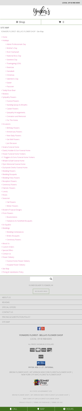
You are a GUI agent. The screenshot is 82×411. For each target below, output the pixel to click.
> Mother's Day (11, 48)
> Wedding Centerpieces (14, 232)
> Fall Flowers (10, 202)
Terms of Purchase (42, 402)
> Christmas (9, 75)
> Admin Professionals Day (15, 44)
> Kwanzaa (9, 67)
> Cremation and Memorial (15, 116)
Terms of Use (57, 402)
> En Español (6, 225)
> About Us (5, 243)
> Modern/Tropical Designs (11, 210)
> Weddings (5, 228)
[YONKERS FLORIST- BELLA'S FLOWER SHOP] (41, 16)
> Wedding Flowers (8, 171)
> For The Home (11, 120)
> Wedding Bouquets (9, 174)
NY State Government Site (41, 391)
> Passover (9, 86)
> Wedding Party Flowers (10, 178)
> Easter (8, 82)
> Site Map (5, 268)
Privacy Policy (25, 402)
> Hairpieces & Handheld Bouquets (18, 221)
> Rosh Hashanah (12, 52)
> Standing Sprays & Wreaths (16, 105)
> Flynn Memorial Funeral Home (13, 164)
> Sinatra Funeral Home (10, 147)
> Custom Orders (7, 247)
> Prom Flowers (7, 213)
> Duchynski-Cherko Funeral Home (14, 167)
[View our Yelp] (43, 329)
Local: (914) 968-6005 (41, 338)
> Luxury (4, 191)
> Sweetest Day (11, 59)
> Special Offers (7, 250)
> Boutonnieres (11, 217)
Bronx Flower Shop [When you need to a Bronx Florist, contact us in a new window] (19, 372)
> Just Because (11, 143)
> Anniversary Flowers (13, 132)
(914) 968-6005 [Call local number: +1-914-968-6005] (74, 3)
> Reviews (5, 94)
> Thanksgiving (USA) (13, 63)
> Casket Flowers (11, 108)
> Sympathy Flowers (8, 97)
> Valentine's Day (11, 79)
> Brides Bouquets (12, 236)
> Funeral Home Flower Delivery (17, 261)
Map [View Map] (41, 408)
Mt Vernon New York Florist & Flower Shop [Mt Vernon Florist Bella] (51, 372)
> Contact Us (6, 254)
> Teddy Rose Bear (8, 90)
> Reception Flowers (9, 181)
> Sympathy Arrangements (15, 112)
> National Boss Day (13, 56)
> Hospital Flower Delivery (15, 265)
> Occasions (5, 124)
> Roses (4, 195)
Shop (20, 22)
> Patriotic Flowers (8, 188)
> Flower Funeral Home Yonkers (13, 154)
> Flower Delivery (7, 257)
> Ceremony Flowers (9, 184)
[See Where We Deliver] (41, 291)
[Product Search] (41, 279)
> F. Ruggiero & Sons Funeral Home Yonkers (18, 157)
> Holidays (5, 40)
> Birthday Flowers (12, 128)
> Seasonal (5, 198)
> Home (4, 37)
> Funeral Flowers (12, 101)
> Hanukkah (9, 71)
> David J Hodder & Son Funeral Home (15, 150)
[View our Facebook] (39, 329)
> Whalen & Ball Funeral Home (12, 161)
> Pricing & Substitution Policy (12, 272)
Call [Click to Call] (13, 408)
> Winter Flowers (11, 206)
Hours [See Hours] (68, 408)
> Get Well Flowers (12, 139)
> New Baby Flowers (13, 135)
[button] (41, 363)
